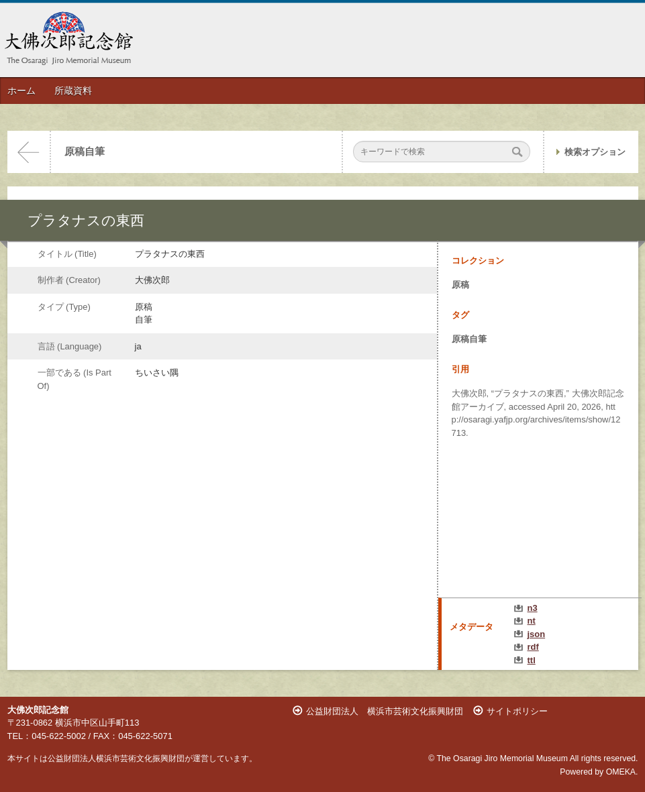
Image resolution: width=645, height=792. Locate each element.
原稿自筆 (84, 151)
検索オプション (595, 152)
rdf (533, 647)
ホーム (21, 90)
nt (532, 621)
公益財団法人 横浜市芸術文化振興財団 (384, 711)
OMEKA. (622, 772)
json (537, 634)
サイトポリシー (517, 711)
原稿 (460, 285)
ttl (532, 660)
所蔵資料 (73, 90)
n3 (533, 608)
